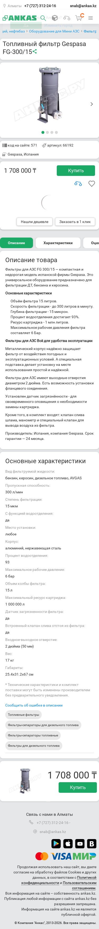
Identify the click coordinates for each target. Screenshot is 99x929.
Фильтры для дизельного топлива (34, 746)
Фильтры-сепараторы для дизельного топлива (43, 725)
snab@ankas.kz (83, 6)
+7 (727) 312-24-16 (40, 6)
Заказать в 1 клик (75, 222)
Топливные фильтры (23, 715)
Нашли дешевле (34, 222)
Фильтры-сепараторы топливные (33, 735)
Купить (76, 170)
